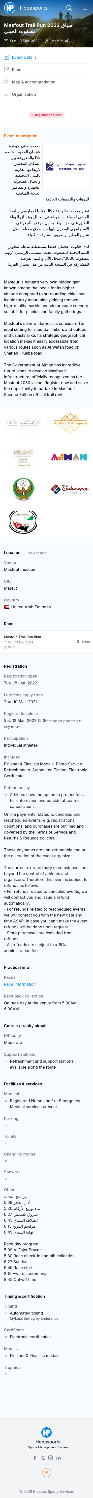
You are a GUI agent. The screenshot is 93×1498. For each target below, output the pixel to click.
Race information (20, 984)
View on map (37, 553)
